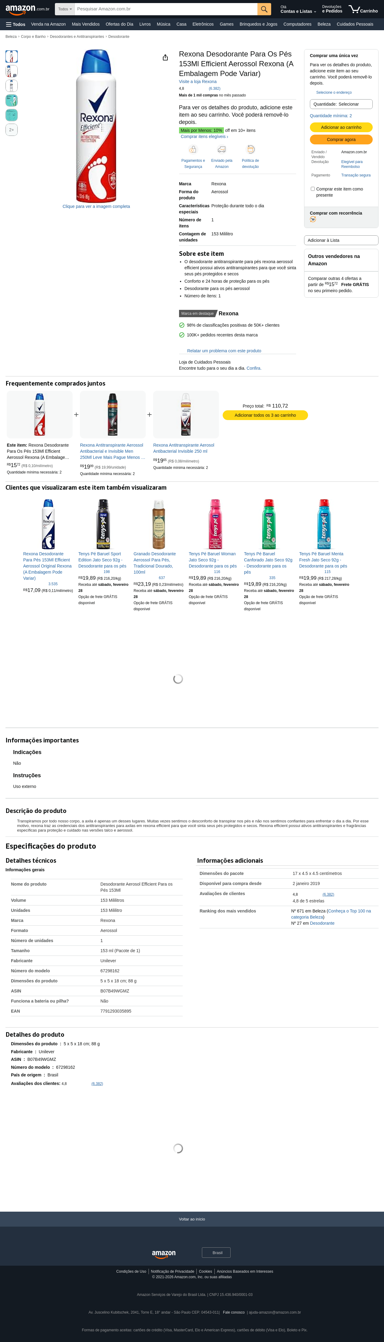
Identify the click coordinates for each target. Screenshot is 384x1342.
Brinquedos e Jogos (259, 24)
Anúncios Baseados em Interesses (245, 1271)
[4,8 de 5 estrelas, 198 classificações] (94, 571)
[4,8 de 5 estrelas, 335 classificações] (259, 577)
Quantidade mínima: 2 (331, 115)
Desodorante (118, 36)
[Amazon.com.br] (28, 9)
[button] (15, 24)
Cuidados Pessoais (355, 24)
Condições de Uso (131, 1271)
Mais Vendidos (86, 24)
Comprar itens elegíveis (203, 136)
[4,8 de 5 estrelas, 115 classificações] (315, 571)
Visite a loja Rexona (198, 81)
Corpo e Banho (33, 36)
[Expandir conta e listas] (315, 12)
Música (163, 24)
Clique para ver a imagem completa (96, 206)
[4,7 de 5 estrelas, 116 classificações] (204, 571)
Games (227, 24)
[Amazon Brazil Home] (163, 1255)
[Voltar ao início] (192, 1225)
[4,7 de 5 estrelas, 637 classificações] (149, 577)
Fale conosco (234, 1312)
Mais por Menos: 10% (201, 130)
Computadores (298, 24)
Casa (182, 24)
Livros (145, 24)
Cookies (205, 1271)
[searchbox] (166, 9)
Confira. (254, 368)
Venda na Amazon (48, 24)
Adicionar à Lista (323, 240)
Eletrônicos (203, 24)
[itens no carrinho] (363, 9)
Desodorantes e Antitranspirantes (77, 36)
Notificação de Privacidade (172, 1271)
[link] (113, 414)
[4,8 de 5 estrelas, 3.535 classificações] (40, 583)
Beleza (324, 24)
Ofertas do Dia (119, 24)
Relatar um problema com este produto (220, 350)
